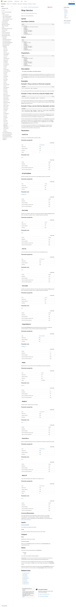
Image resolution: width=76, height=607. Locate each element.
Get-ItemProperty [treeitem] (6, 69)
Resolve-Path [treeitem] (5, 103)
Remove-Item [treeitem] (5, 94)
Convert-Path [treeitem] (5, 55)
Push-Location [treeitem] (5, 92)
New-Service (25, 575)
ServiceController (41, 335)
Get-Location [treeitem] (5, 72)
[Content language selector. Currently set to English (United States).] (5, 605)
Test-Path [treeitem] (4, 129)
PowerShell (25, 7)
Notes (65, 16)
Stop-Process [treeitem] (5, 124)
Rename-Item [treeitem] (5, 101)
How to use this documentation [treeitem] (6, 12)
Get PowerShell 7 (71, 3)
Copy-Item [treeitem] (5, 57)
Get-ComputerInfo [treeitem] (6, 64)
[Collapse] (12, 6)
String (45, 183)
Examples (66, 11)
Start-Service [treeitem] (5, 121)
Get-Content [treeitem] (5, 65)
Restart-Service (25, 577)
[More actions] (54, 7)
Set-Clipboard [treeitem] (5, 109)
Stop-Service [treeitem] (5, 125)
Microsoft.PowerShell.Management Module (30, 13)
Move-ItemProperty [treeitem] (6, 84)
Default (23, 385)
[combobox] (7, 8)
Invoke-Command (26, 573)
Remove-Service (26, 583)
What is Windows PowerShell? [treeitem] (7, 16)
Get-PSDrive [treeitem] (5, 75)
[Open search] (71, 1)
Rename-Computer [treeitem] (6, 99)
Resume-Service (26, 578)
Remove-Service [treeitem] (5, 98)
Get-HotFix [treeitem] (5, 66)
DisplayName (24, 194)
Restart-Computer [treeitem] (6, 105)
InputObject (23, 346)
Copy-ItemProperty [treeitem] (6, 58)
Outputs (66, 15)
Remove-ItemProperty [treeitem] (6, 95)
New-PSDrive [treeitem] (5, 88)
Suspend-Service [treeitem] (5, 127)
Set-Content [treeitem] (5, 110)
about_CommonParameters (26, 519)
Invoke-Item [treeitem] (5, 80)
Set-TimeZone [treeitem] (5, 117)
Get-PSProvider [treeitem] (5, 76)
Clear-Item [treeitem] (5, 51)
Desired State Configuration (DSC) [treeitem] (7, 28)
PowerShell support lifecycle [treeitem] (6, 35)
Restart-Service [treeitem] (5, 106)
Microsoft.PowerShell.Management (33, 7)
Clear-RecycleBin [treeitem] (5, 54)
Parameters (66, 12)
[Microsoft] (1, 1)
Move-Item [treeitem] (5, 83)
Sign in (74, 1)
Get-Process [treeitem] (5, 73)
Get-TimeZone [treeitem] (5, 79)
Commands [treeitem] (5, 47)
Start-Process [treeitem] (5, 120)
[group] (38, 111)
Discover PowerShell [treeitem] (6, 20)
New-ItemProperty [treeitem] (6, 87)
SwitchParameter (41, 144)
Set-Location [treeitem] (5, 114)
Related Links (66, 17)
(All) (22, 157)
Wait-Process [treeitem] (5, 131)
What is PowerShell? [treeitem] (6, 14)
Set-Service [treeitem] (5, 116)
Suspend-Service (26, 582)
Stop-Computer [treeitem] (5, 123)
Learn (22, 7)
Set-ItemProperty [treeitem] (6, 113)
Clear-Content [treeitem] (5, 50)
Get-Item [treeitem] (4, 68)
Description (66, 10)
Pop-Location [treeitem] (5, 91)
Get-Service (25, 574)
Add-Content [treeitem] (5, 49)
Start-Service (25, 581)
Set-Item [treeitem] (4, 112)
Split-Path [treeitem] (4, 118)
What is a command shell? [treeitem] (6, 17)
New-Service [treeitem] (5, 90)
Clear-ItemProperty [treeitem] (6, 53)
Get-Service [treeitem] (5, 77)
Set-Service (25, 579)
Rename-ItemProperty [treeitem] (6, 102)
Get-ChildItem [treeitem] (5, 61)
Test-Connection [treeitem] (5, 128)
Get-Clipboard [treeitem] (5, 62)
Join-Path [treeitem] (4, 81)
